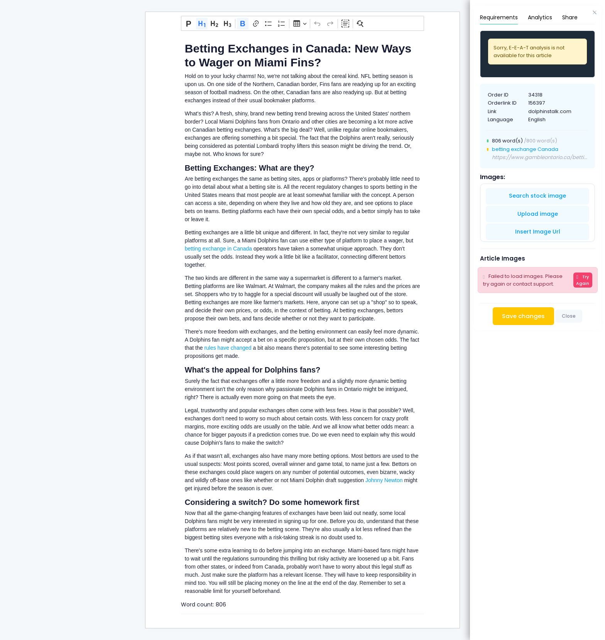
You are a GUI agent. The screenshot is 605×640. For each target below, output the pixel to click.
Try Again (582, 280)
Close (569, 316)
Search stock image (537, 196)
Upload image (537, 214)
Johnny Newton (383, 480)
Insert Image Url (537, 231)
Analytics (540, 17)
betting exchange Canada (525, 149)
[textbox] (302, 316)
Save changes (523, 316)
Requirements (499, 17)
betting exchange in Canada (218, 249)
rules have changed (227, 348)
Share (570, 17)
